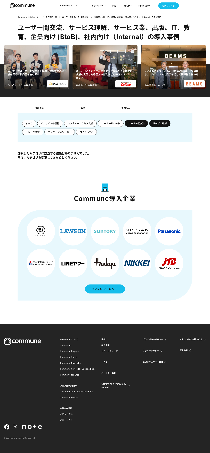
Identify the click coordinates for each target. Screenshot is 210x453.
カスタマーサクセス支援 (80, 123)
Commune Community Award (113, 385)
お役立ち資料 (66, 414)
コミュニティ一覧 (109, 351)
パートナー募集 (108, 372)
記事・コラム (66, 420)
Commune (65, 345)
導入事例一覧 (51, 17)
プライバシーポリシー (153, 339)
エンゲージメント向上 (59, 132)
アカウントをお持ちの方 (191, 339)
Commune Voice (68, 357)
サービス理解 (160, 123)
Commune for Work (70, 374)
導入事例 (105, 345)
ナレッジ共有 (33, 132)
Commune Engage (69, 351)
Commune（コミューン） (29, 17)
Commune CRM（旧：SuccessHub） (74, 368)
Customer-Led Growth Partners (74, 391)
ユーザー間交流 (136, 123)
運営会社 (184, 350)
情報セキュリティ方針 (153, 361)
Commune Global (69, 397)
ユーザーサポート (111, 123)
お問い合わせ (168, 5)
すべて (29, 123)
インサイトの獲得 (50, 123)
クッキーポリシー (151, 350)
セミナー (128, 5)
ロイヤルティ (86, 132)
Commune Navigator (70, 362)
